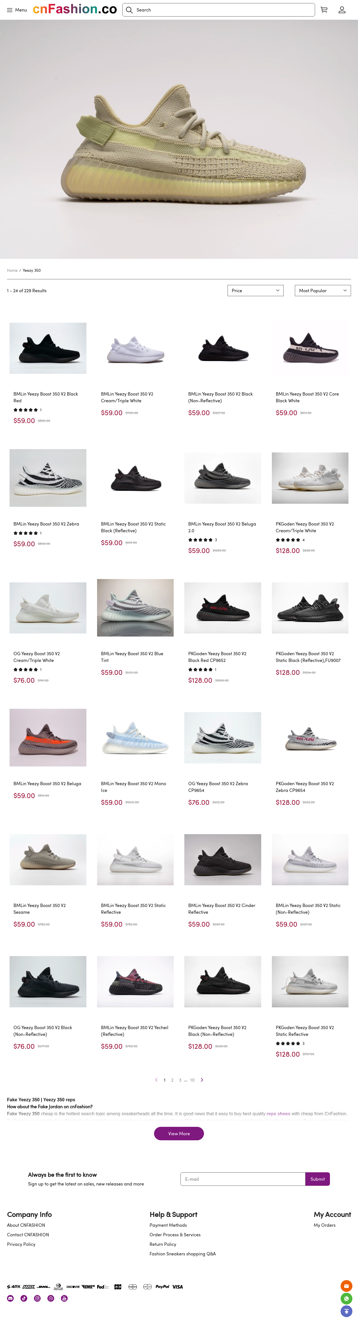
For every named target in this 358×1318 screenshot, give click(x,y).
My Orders (325, 1225)
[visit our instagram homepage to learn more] (37, 1298)
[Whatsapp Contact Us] (346, 1299)
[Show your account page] (342, 9)
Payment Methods (168, 1225)
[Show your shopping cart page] (324, 9)
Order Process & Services (175, 1235)
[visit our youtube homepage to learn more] (64, 1298)
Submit (318, 1179)
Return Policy (163, 1244)
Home (12, 270)
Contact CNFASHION (28, 1235)
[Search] (218, 10)
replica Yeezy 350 (173, 1120)
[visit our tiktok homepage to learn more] (23, 1298)
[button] (129, 10)
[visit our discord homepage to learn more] (10, 1298)
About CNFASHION (26, 1225)
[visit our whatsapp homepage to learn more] (50, 1298)
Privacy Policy (21, 1244)
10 (192, 1080)
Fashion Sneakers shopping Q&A (183, 1254)
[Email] (346, 1286)
